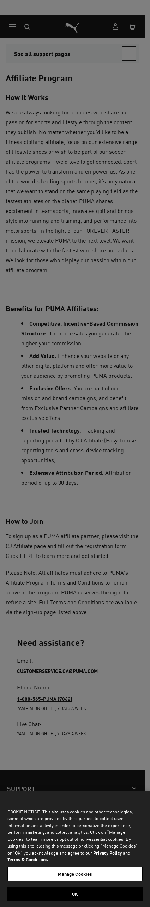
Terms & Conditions (27, 859)
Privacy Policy (107, 852)
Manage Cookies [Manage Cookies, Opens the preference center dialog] (75, 873)
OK (75, 893)
